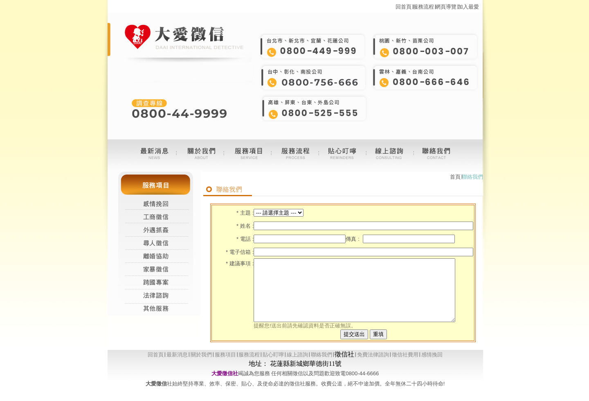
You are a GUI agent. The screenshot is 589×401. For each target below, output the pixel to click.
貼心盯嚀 (273, 367)
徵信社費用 (405, 367)
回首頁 (403, 7)
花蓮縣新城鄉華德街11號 (306, 375)
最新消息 (177, 367)
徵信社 (344, 366)
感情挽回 (432, 367)
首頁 (455, 177)
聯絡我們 (321, 367)
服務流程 (423, 7)
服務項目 (225, 367)
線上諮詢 (297, 367)
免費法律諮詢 (373, 367)
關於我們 (201, 367)
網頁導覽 (445, 7)
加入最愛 (468, 7)
